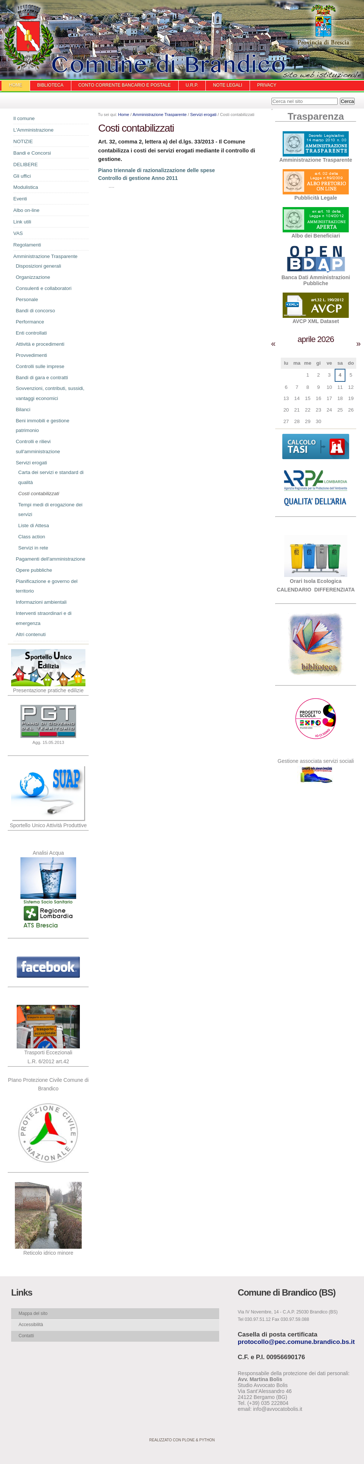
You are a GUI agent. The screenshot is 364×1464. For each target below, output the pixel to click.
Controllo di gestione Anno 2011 (138, 178)
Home (15, 85)
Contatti (26, 1335)
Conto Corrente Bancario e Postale (124, 85)
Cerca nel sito (271, 97)
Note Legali (227, 85)
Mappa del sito (33, 1313)
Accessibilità (31, 1324)
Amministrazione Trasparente (160, 114)
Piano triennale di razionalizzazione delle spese (156, 170)
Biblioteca (50, 85)
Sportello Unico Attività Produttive (48, 825)
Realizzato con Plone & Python (182, 1440)
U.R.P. (192, 85)
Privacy (266, 85)
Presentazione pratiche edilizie (48, 690)
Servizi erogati (203, 114)
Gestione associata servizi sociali (315, 761)
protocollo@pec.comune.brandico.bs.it (296, 1341)
